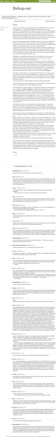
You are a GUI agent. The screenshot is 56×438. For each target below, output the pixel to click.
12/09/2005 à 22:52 (21, 288)
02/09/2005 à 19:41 (24, 228)
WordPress (18, 436)
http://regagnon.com (12, 18)
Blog (2, 1)
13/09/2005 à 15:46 (20, 305)
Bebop (14, 188)
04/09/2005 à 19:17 (25, 238)
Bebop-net (22, 8)
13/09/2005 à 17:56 (21, 334)
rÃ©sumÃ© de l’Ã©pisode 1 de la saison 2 (32, 420)
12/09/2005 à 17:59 (20, 258)
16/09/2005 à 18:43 (20, 381)
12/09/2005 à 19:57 (24, 282)
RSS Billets (38, 436)
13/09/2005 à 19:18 (19, 353)
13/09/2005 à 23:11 (20, 359)
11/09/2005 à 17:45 (21, 251)
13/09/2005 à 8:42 (19, 298)
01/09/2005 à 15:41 (19, 221)
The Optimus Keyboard (50, 21)
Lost (27, 27)
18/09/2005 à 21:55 (22, 407)
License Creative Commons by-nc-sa (28, 436)
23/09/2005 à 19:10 (21, 418)
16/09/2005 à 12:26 (21, 374)
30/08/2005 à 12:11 (21, 205)
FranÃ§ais (2, 29)
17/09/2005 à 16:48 (20, 398)
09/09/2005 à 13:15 (30, 245)
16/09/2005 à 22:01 (21, 391)
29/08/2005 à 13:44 (20, 196)
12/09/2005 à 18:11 (21, 268)
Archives (6, 1)
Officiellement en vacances (19, 21)
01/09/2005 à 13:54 (20, 213)
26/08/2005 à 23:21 (20, 176)
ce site (42, 123)
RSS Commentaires (46, 436)
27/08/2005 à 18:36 (21, 188)
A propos (12, 1)
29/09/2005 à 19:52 (24, 424)
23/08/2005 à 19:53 (24, 170)
